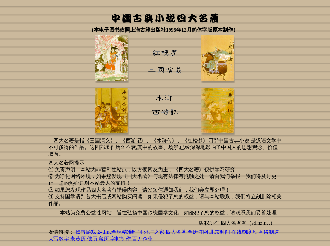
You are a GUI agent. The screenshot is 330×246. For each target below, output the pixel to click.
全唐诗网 (198, 232)
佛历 (92, 238)
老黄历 (78, 238)
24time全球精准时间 (119, 232)
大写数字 (58, 238)
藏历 (104, 238)
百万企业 (142, 238)
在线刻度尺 (244, 232)
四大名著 (176, 232)
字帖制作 (120, 238)
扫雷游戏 (85, 232)
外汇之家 (154, 232)
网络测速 (268, 232)
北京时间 (219, 232)
